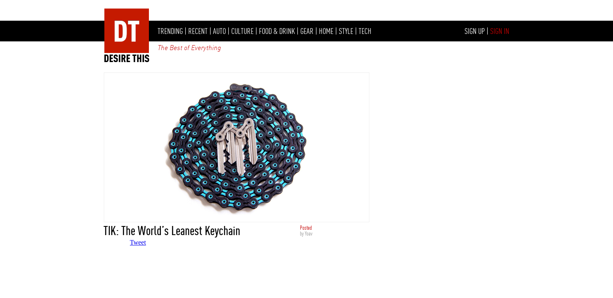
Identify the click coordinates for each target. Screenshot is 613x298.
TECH (365, 31)
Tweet (138, 242)
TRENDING (170, 31)
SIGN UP (475, 31)
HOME (326, 31)
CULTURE (242, 31)
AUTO (219, 31)
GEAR (307, 31)
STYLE (346, 31)
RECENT (198, 31)
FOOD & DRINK (277, 31)
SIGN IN (499, 31)
